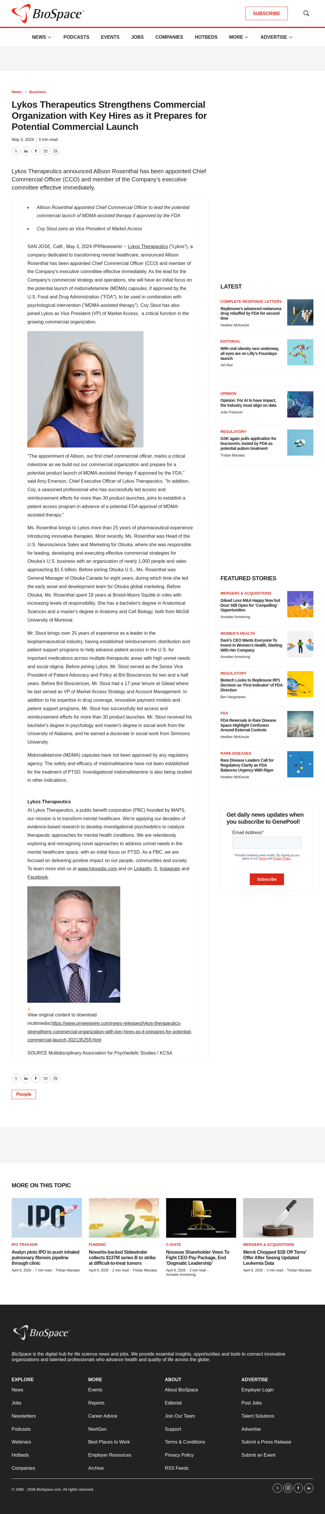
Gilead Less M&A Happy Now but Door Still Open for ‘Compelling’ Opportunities (250, 605)
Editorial (230, 341)
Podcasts (76, 37)
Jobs (137, 37)
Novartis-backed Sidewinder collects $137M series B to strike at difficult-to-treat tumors (122, 1258)
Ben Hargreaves (233, 697)
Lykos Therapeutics (148, 246)
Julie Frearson (231, 412)
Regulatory (233, 431)
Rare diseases (235, 753)
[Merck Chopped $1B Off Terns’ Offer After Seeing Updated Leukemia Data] (278, 1218)
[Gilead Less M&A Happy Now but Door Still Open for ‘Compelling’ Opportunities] (300, 604)
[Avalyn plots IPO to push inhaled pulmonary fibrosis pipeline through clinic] (47, 1218)
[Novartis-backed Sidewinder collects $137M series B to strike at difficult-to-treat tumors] (124, 1218)
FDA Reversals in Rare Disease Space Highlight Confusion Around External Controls (248, 725)
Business (37, 92)
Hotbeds (206, 37)
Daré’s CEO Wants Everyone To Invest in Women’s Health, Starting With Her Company (251, 645)
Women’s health (237, 633)
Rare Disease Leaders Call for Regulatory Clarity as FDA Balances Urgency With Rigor (247, 765)
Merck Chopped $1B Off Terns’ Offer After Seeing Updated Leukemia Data (274, 1258)
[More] (49, 37)
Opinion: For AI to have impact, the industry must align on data (248, 403)
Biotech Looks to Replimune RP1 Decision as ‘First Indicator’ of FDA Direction (251, 685)
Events (110, 37)
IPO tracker (25, 1244)
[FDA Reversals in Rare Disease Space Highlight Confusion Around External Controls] (300, 724)
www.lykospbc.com (97, 868)
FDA (224, 713)
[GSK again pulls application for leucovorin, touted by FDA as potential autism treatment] (300, 442)
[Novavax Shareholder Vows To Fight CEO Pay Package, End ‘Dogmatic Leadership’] (201, 1218)
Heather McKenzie (234, 325)
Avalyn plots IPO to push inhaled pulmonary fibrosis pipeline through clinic (45, 1258)
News (39, 37)
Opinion (228, 393)
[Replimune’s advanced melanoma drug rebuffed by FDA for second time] (300, 312)
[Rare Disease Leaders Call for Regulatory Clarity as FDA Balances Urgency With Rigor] (300, 764)
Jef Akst (226, 365)
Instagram (170, 868)
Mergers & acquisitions (246, 593)
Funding (97, 1244)
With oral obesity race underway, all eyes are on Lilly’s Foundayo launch (249, 353)
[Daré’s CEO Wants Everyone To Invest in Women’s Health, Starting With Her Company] (300, 644)
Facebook (37, 877)
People (23, 1094)
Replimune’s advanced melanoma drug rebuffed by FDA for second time (250, 313)
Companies (169, 37)
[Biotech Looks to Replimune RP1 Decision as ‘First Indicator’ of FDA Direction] (300, 684)
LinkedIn (143, 868)
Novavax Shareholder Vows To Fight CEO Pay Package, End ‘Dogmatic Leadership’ (197, 1258)
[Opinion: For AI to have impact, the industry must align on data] (300, 404)
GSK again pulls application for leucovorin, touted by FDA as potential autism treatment (248, 443)
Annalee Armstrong (235, 617)
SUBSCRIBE (266, 13)
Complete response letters (251, 301)
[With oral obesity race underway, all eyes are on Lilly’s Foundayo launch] (300, 352)
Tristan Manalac (232, 455)
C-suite (173, 1244)
